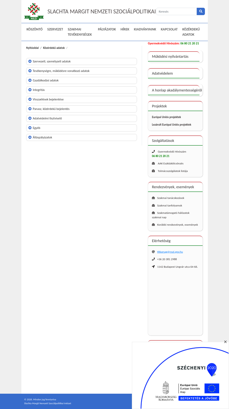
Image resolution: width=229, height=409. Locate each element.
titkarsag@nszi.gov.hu (170, 252)
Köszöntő (35, 29)
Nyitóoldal (32, 48)
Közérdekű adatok (191, 32)
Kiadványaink (145, 29)
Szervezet (55, 29)
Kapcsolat (169, 29)
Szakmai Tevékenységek (80, 32)
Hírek (125, 29)
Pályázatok (107, 29)
